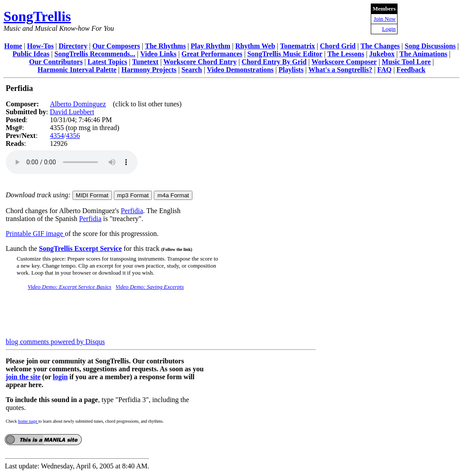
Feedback (411, 69)
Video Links (158, 54)
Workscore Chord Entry (200, 61)
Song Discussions (430, 46)
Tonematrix (297, 46)
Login (389, 28)
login (60, 377)
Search (191, 69)
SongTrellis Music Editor (284, 54)
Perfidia (132, 210)
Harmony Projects (148, 69)
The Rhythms (165, 46)
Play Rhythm (210, 46)
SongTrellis (37, 16)
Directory (73, 46)
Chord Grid (337, 46)
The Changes (380, 46)
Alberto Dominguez (78, 104)
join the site (23, 377)
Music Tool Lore (406, 61)
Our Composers (116, 46)
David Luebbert (72, 112)
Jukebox (381, 54)
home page (28, 421)
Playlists (291, 69)
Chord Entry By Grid (274, 61)
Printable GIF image (35, 233)
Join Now (385, 18)
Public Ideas (31, 54)
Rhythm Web (255, 46)
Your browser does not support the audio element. (71, 162)
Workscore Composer (344, 61)
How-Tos (40, 46)
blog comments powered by (55, 341)
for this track (157, 248)
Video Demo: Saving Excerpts (150, 286)
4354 (57, 135)
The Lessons (345, 54)
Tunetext (145, 61)
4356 (73, 135)
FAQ (384, 69)
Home (13, 46)
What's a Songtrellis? (340, 69)
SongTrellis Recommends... (94, 54)
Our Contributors (56, 61)
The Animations (423, 54)
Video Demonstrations (240, 69)
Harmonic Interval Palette (77, 69)
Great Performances (211, 54)
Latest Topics (107, 61)
